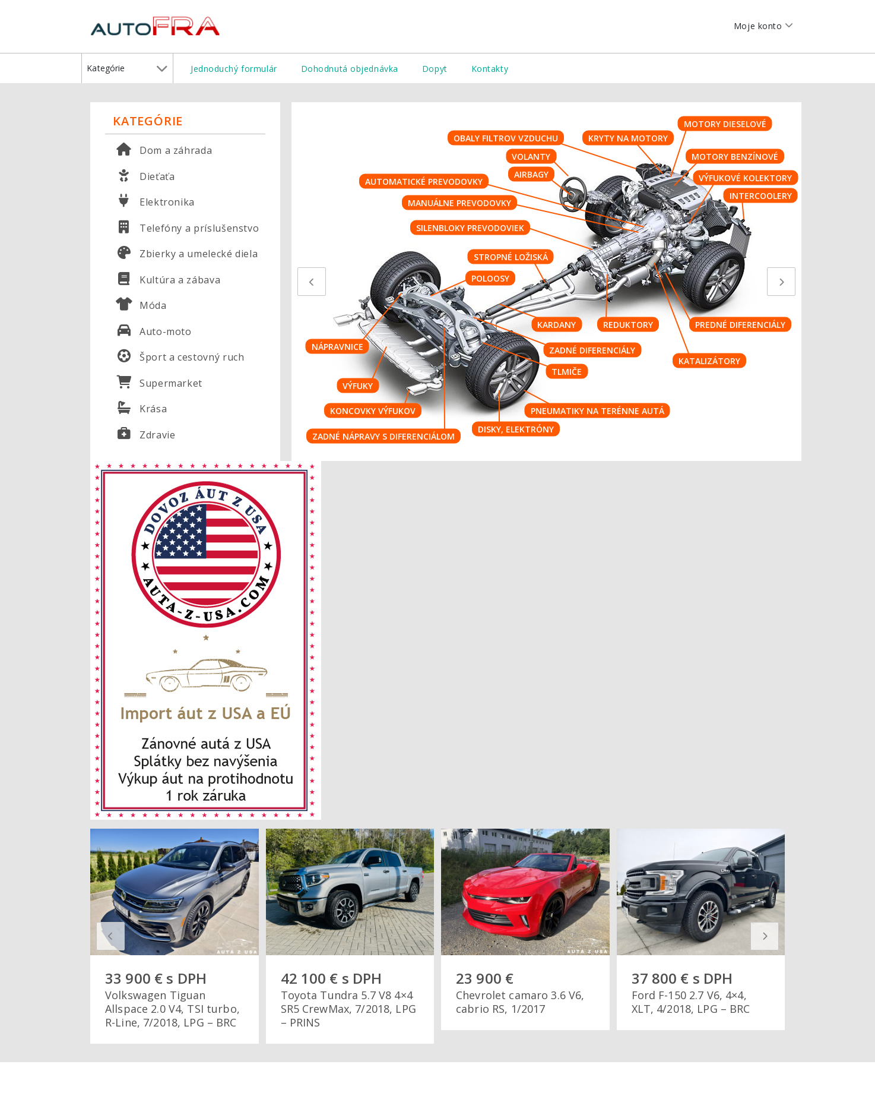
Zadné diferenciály (592, 349)
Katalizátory (709, 360)
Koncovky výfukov (373, 410)
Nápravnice (337, 346)
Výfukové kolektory (745, 177)
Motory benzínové (735, 156)
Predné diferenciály (740, 324)
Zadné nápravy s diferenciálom (383, 435)
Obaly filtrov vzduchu (506, 138)
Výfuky (358, 385)
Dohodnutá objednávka (349, 68)
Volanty (531, 156)
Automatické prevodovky (424, 181)
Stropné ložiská (511, 256)
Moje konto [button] (761, 30)
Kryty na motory (628, 138)
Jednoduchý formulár (234, 68)
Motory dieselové (725, 124)
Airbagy (531, 173)
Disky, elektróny (516, 428)
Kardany (556, 324)
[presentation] (311, 281)
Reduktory (628, 324)
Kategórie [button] (127, 68)
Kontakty (489, 68)
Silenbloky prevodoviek (470, 227)
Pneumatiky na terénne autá (597, 410)
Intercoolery (761, 195)
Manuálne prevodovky (459, 203)
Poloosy (490, 277)
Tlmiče (566, 371)
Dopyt (435, 68)
